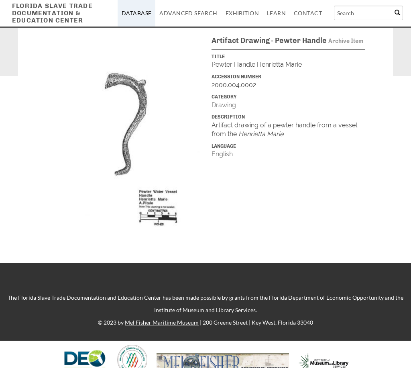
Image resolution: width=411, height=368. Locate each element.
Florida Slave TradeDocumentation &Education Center (52, 13)
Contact (308, 13)
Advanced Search (188, 13)
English (222, 154)
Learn (276, 13)
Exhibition (242, 13)
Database (136, 13)
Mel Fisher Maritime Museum (162, 322)
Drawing (224, 105)
